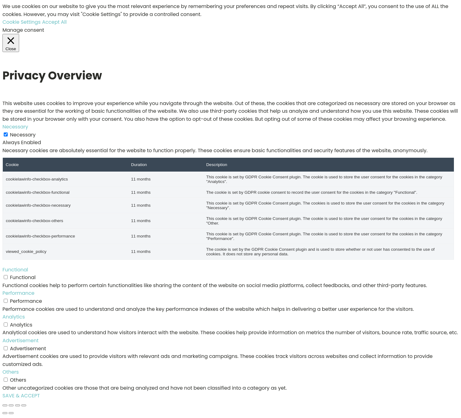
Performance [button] (18, 293)
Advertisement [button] (20, 340)
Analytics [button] (13, 316)
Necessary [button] (15, 126)
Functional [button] (15, 269)
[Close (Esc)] (23, 405)
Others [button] (10, 371)
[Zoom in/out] (4, 405)
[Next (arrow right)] (11, 413)
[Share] (17, 405)
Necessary (22, 134)
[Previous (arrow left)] (4, 413)
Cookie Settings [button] (21, 22)
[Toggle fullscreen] (11, 405)
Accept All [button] (54, 22)
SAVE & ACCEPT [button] (21, 395)
